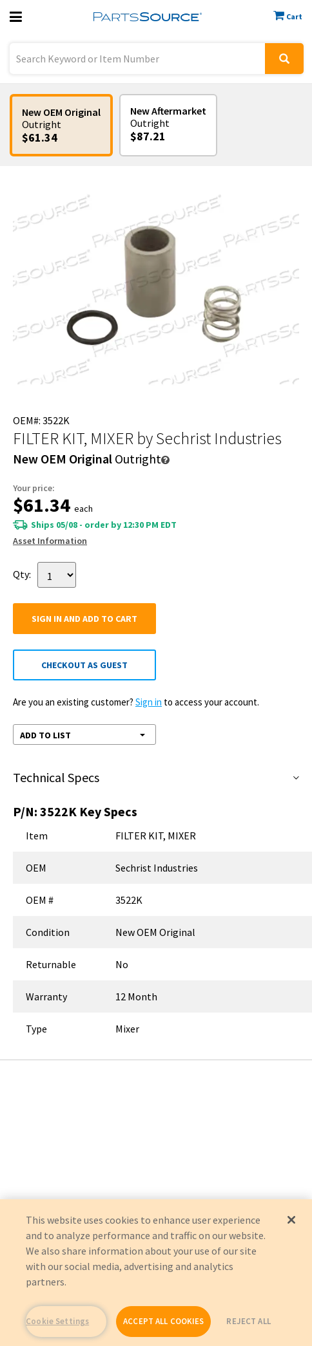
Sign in (148, 702)
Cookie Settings (57, 1321)
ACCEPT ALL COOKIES (163, 1321)
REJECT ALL (248, 1321)
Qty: (22, 574)
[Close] (291, 1220)
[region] (156, 1272)
